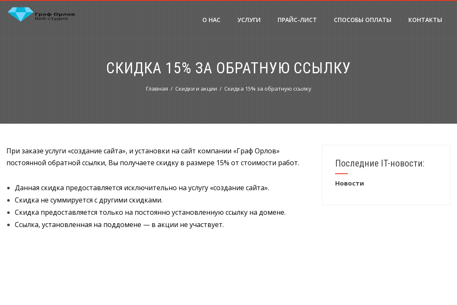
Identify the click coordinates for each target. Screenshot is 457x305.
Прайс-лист (297, 20)
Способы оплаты (362, 20)
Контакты (425, 20)
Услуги (249, 20)
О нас (211, 20)
